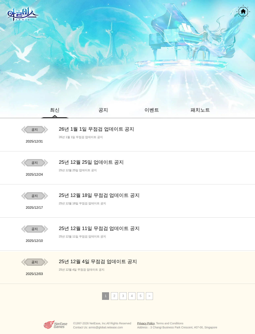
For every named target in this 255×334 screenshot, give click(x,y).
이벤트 (152, 110)
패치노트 (200, 110)
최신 (55, 110)
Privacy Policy (146, 323)
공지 (103, 110)
